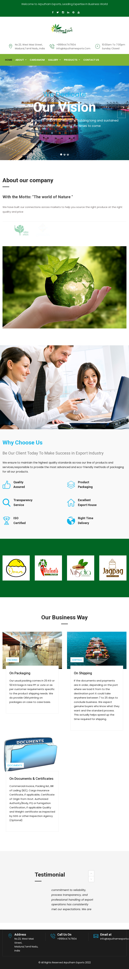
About (19, 60)
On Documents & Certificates (31, 779)
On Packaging (19, 673)
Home (8, 60)
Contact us (91, 60)
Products (70, 60)
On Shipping (83, 673)
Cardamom (37, 60)
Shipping (77, 660)
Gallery (53, 60)
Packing (12, 660)
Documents (15, 765)
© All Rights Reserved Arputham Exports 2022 (64, 962)
